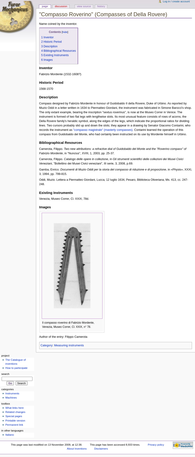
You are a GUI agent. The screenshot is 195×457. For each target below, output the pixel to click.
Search (5, 374)
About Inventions (77, 448)
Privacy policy (156, 444)
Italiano (9, 434)
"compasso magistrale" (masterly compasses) (103, 130)
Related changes (15, 412)
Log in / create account (176, 1)
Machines (11, 397)
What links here (14, 407)
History (101, 6)
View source (84, 6)
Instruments (12, 393)
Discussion (61, 6)
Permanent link (14, 424)
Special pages (13, 416)
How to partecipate (16, 368)
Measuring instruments (69, 345)
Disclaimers (101, 448)
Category (46, 345)
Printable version (15, 420)
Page (45, 6)
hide (64, 32)
